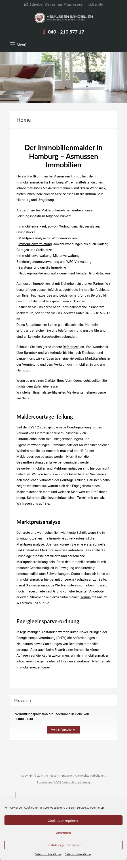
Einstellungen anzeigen (63, 845)
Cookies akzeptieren (63, 820)
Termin (82, 498)
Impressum (44, 782)
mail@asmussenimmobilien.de (80, 4)
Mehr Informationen (63, 729)
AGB (56, 782)
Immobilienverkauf (32, 226)
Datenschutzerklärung (48, 854)
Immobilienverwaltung (34, 256)
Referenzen (71, 347)
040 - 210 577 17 (66, 31)
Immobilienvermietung (35, 244)
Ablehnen (63, 832)
